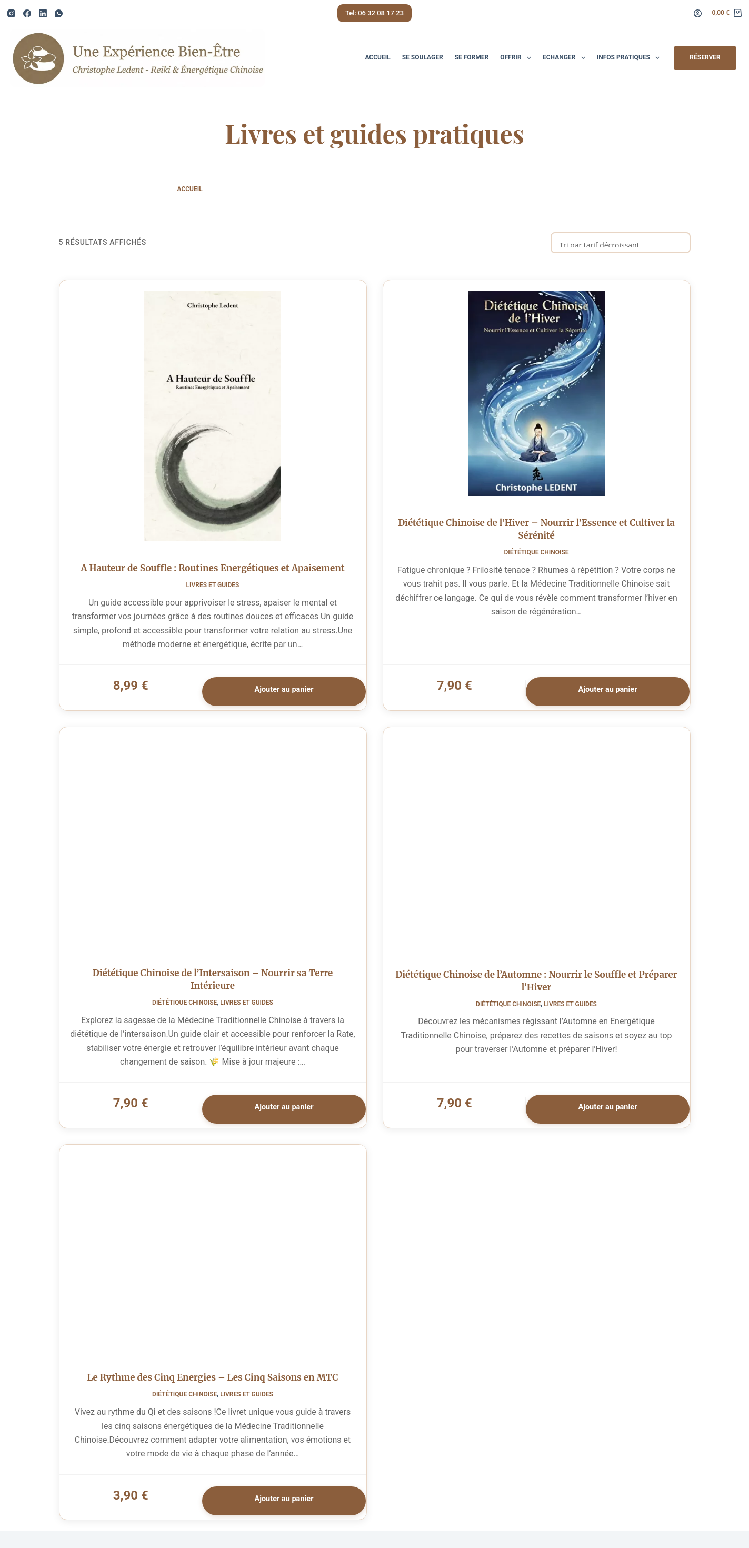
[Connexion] (698, 13)
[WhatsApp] (59, 13)
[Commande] (621, 242)
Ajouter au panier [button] (281, 693)
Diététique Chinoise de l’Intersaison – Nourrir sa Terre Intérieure (212, 988)
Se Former (472, 57)
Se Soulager (422, 57)
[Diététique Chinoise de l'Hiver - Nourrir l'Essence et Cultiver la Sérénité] (536, 396)
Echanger (566, 58)
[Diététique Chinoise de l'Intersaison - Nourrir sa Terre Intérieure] (213, 850)
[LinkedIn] (43, 13)
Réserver (705, 57)
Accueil (377, 57)
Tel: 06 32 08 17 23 (374, 13)
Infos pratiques (630, 58)
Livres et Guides (212, 588)
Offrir (517, 58)
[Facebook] (27, 13)
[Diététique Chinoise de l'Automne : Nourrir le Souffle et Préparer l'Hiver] (536, 851)
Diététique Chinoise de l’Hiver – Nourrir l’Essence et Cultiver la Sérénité (536, 532)
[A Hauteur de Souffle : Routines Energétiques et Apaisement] (213, 418)
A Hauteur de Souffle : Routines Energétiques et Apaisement (212, 571)
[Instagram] (11, 13)
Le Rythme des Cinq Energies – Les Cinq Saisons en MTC (212, 1393)
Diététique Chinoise (536, 556)
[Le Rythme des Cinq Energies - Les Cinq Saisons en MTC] (213, 1267)
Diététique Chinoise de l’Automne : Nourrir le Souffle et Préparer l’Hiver (536, 990)
